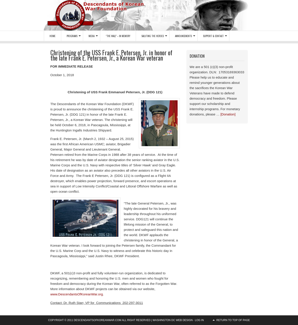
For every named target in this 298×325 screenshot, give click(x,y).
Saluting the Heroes (151, 36)
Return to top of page (233, 320)
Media (90, 36)
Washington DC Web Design (173, 320)
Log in (199, 320)
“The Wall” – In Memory (118, 36)
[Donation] (227, 114)
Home (52, 36)
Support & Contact (212, 36)
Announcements (182, 36)
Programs (71, 36)
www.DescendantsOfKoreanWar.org (76, 294)
